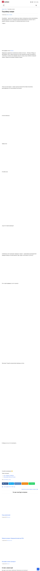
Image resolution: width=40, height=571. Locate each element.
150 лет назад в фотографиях (12, 514)
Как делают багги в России (13, 401)
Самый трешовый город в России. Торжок (14, 522)
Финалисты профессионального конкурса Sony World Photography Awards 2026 (26, 502)
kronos (15, 47)
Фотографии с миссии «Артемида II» (12, 500)
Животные (12, 430)
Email (7, 461)
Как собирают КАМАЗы (12, 400)
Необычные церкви (10, 530)
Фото (19, 434)
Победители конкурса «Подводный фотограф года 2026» (26, 488)
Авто (10, 9)
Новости (30, 431)
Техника (14, 15)
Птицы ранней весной (9, 487)
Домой (7, 9)
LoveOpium (9, 2)
